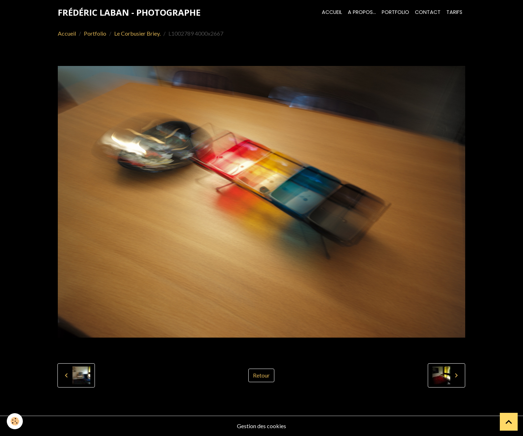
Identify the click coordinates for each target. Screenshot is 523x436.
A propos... (362, 12)
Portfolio (395, 12)
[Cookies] (15, 421)
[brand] (129, 12)
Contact (428, 12)
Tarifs (454, 12)
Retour (261, 375)
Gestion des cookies (261, 425)
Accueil (332, 12)
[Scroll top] (509, 422)
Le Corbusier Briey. (137, 33)
